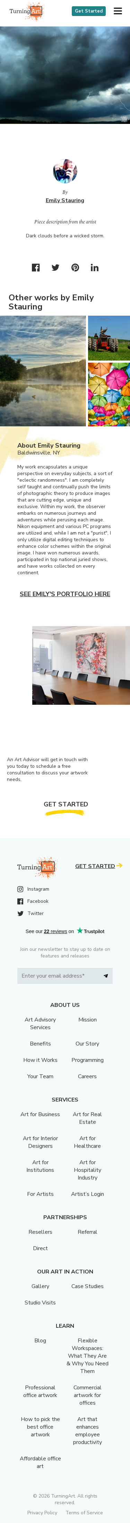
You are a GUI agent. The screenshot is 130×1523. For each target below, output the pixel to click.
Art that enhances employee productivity (87, 1430)
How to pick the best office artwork (40, 1426)
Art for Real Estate (87, 1118)
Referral (87, 1232)
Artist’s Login (87, 1194)
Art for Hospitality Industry (87, 1170)
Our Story (87, 1044)
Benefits (40, 1044)
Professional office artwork (40, 1391)
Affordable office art (40, 1462)
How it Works (40, 1060)
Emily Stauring (65, 200)
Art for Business (40, 1114)
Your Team (40, 1076)
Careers (87, 1076)
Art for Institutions (40, 1166)
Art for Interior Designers (40, 1142)
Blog (40, 1340)
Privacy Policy (42, 1512)
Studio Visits (40, 1303)
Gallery (40, 1286)
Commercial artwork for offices (87, 1395)
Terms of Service (84, 1512)
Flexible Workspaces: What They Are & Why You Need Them (88, 1356)
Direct (40, 1248)
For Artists (40, 1194)
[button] (118, 11)
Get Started (89, 11)
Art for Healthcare (87, 1142)
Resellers (40, 1232)
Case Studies (87, 1286)
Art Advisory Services (40, 1023)
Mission (87, 1020)
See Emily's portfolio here (65, 594)
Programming (87, 1060)
